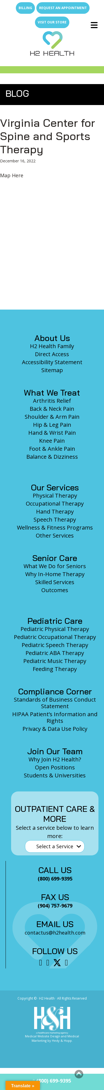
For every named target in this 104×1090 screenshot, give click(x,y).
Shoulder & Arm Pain (52, 416)
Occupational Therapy (55, 503)
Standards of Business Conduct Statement (55, 703)
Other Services (55, 535)
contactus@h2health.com (55, 932)
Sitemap (52, 370)
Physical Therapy (55, 495)
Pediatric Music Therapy (54, 661)
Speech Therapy (55, 519)
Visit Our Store (52, 22)
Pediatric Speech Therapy (55, 645)
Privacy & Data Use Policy (54, 728)
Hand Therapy (55, 511)
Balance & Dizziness (52, 456)
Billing (25, 8)
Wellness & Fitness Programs (55, 527)
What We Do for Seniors (55, 566)
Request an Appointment (63, 8)
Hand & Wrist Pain (52, 432)
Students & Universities (55, 775)
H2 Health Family (52, 346)
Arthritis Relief (52, 400)
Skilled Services (54, 582)
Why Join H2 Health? (55, 759)
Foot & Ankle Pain (52, 448)
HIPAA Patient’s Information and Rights (54, 717)
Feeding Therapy (55, 669)
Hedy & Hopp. (62, 1040)
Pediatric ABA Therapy (55, 653)
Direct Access (52, 354)
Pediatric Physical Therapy (55, 629)
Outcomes (54, 590)
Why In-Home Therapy (55, 574)
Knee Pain (52, 440)
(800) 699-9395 (52, 1080)
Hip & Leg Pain (52, 424)
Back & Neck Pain (52, 408)
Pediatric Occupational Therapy (55, 637)
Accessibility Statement (52, 362)
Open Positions (55, 767)
